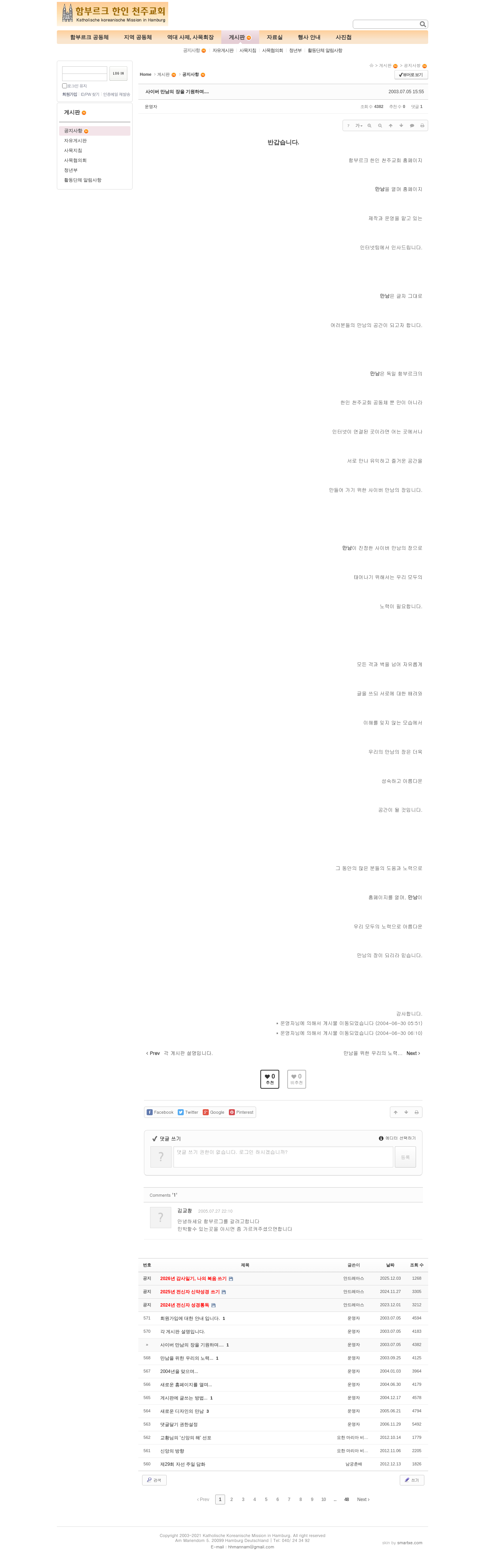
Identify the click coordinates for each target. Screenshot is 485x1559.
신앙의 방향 (172, 1451)
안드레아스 (353, 1278)
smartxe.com (409, 1542)
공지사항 (415, 65)
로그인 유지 (77, 86)
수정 (375, 1212)
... (335, 1499)
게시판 (388, 65)
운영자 (151, 106)
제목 (245, 1265)
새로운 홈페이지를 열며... (186, 1384)
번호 (147, 1265)
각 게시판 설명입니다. (182, 1331)
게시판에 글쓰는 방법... (184, 1398)
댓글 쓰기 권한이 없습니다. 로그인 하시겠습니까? (232, 1151)
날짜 (390, 1265)
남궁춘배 (354, 1464)
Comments (163, 1195)
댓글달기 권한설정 (179, 1424)
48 (346, 1499)
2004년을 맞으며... (179, 1371)
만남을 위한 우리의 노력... (187, 1358)
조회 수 (417, 1265)
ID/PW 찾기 (90, 94)
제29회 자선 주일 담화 (182, 1464)
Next (363, 1499)
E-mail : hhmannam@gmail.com (242, 1547)
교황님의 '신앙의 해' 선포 (185, 1437)
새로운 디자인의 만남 (182, 1411)
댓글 (411, 1212)
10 (323, 1499)
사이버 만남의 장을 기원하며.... (177, 91)
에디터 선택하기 (397, 1138)
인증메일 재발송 (116, 94)
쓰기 (411, 1480)
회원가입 (69, 94)
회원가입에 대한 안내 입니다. (190, 1318)
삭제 (393, 1212)
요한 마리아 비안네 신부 (359, 1437)
